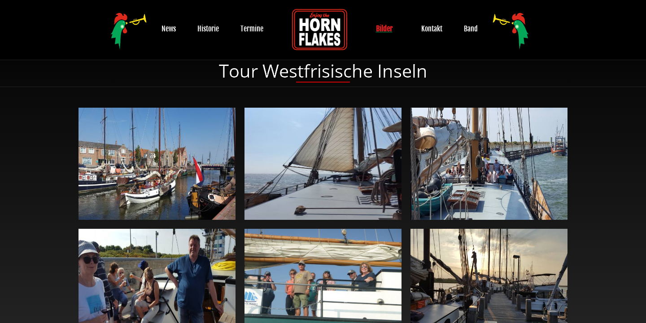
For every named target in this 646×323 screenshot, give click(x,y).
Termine (251, 28)
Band (471, 28)
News (169, 28)
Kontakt (431, 28)
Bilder (384, 28)
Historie (208, 28)
